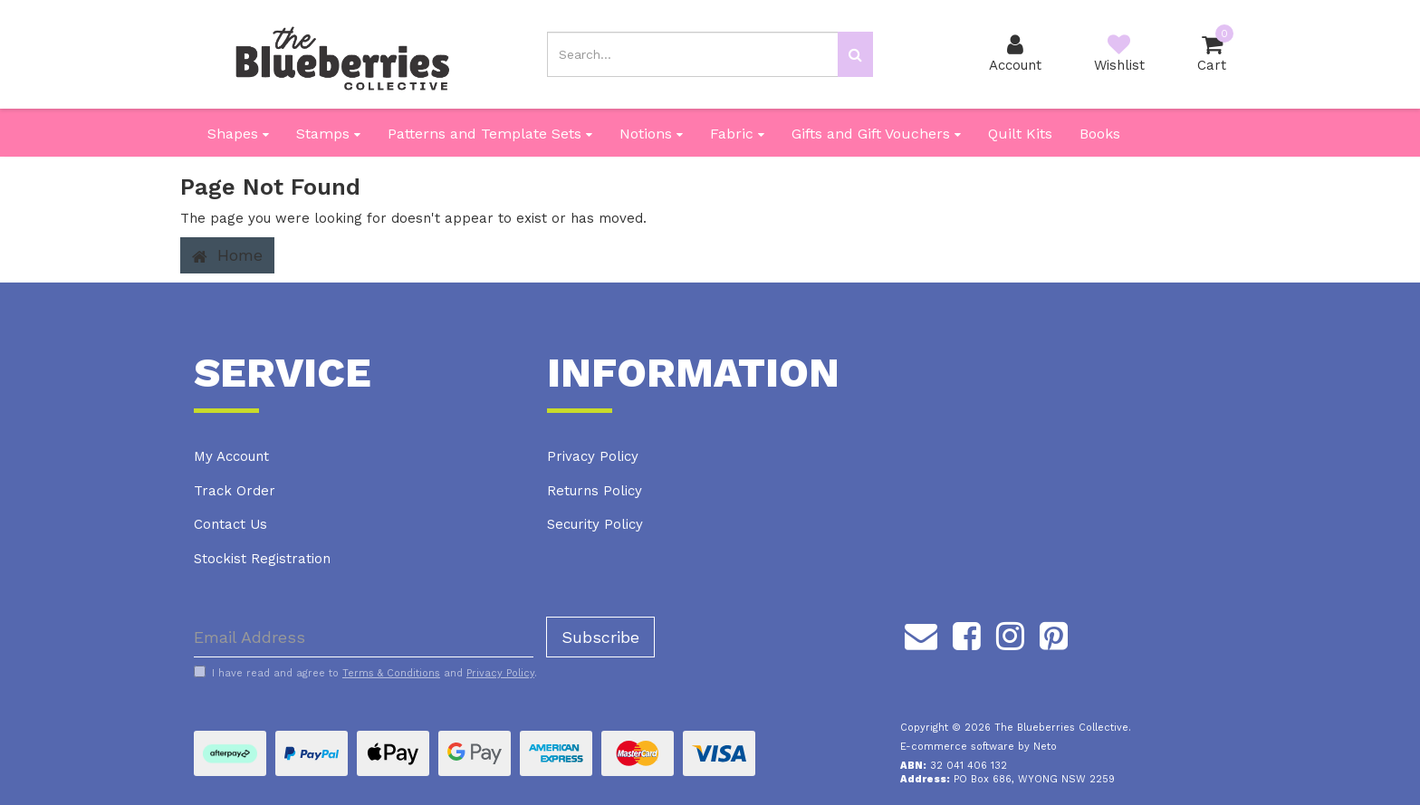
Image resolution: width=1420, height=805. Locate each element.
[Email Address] (363, 637)
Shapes (238, 133)
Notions (651, 133)
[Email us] (921, 633)
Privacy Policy (592, 456)
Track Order (234, 491)
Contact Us (230, 524)
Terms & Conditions (391, 673)
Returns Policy (594, 491)
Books (1099, 133)
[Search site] (855, 54)
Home (227, 255)
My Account (231, 456)
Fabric (737, 133)
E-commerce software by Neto (978, 746)
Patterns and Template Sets (490, 133)
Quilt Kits (1020, 133)
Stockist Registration (262, 559)
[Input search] (693, 54)
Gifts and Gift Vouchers (876, 133)
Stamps (328, 133)
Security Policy (595, 524)
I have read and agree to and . (365, 672)
